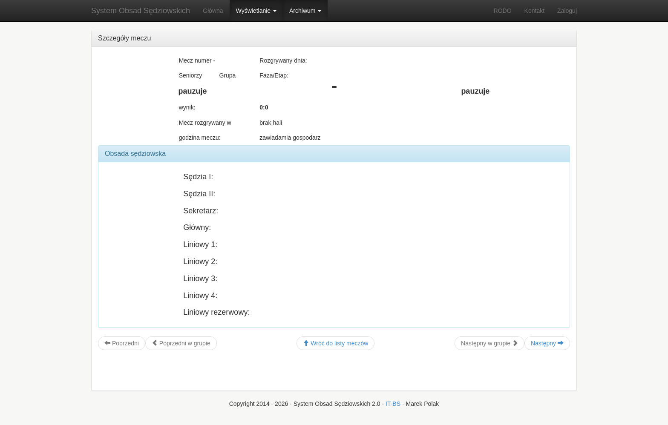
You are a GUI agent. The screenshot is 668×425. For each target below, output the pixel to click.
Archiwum (305, 10)
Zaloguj (567, 10)
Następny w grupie (489, 343)
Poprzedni (121, 343)
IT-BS (393, 403)
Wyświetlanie (256, 10)
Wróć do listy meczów (335, 343)
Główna (213, 10)
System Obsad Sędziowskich (140, 10)
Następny (547, 343)
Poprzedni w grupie (181, 343)
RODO (503, 10)
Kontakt (534, 10)
